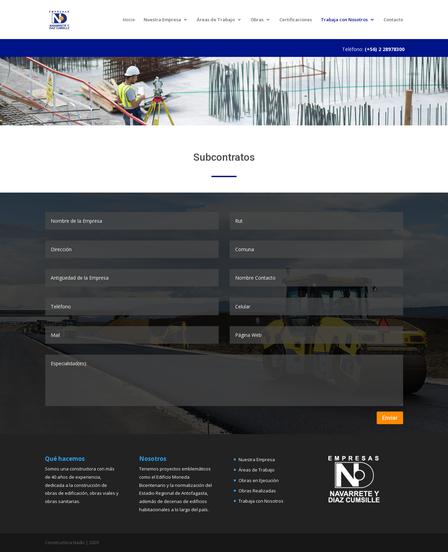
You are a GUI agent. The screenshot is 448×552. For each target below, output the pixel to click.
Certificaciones (295, 20)
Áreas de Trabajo (216, 20)
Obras (257, 20)
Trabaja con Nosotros (344, 20)
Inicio (129, 20)
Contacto (393, 20)
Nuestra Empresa (162, 20)
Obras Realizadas (257, 491)
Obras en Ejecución (259, 480)
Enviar (390, 418)
